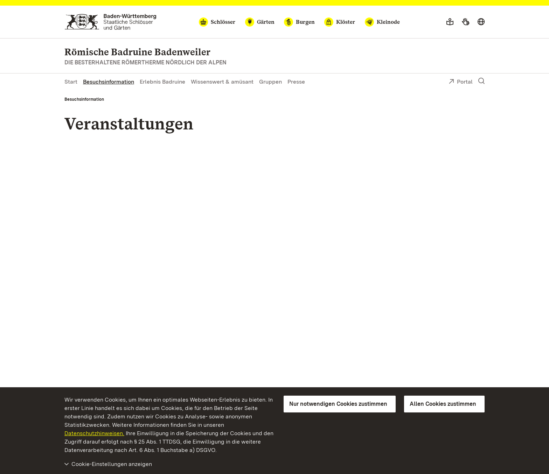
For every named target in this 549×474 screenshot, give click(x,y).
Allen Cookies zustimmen (443, 404)
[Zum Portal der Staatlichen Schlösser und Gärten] (110, 22)
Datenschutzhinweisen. (94, 433)
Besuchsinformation (108, 81)
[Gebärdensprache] (465, 22)
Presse (296, 81)
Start (70, 81)
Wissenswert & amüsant (222, 81)
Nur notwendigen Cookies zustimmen (338, 404)
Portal (461, 82)
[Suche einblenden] (481, 81)
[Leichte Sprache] (450, 22)
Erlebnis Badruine (162, 81)
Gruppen (270, 81)
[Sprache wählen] (481, 22)
